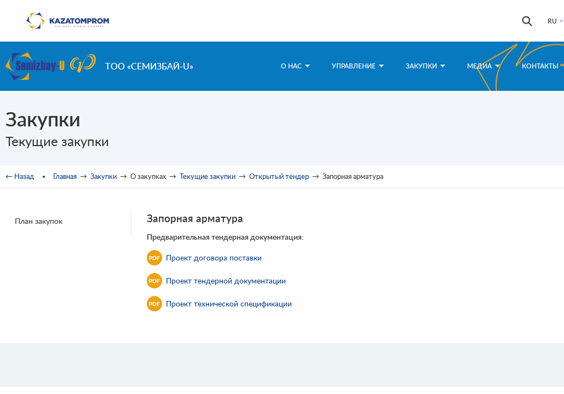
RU (552, 21)
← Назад (19, 176)
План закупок (38, 220)
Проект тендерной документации (216, 280)
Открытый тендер (279, 176)
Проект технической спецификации (219, 303)
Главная (65, 176)
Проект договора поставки (204, 257)
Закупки (425, 66)
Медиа (483, 66)
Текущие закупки (207, 176)
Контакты (540, 66)
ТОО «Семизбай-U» (149, 66)
